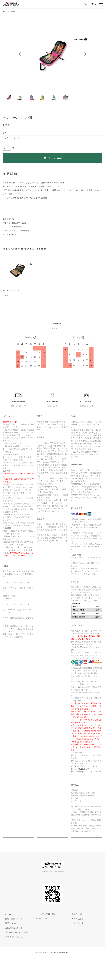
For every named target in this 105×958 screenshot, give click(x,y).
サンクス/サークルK (79, 772)
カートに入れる (52, 158)
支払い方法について (11, 928)
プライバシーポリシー (12, 937)
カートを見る (75, 918)
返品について (8, 219)
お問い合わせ (75, 923)
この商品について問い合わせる (16, 230)
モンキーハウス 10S (12, 290)
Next (85, 54)
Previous (20, 54)
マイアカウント (75, 914)
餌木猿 (13, 12)
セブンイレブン (77, 766)
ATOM (44, 918)
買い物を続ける (9, 234)
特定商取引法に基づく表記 (14, 223)
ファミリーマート (94, 766)
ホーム (5, 12)
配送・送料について (11, 918)
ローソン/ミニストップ (80, 769)
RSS (38, 918)
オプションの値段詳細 (12, 226)
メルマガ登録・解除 (44, 914)
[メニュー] (101, 4)
